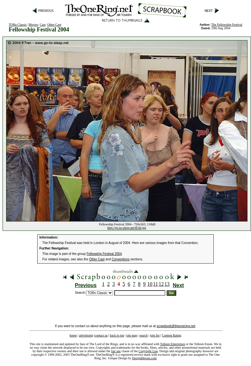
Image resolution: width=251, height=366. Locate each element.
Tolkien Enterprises (172, 344)
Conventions (121, 259)
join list (155, 335)
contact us (101, 335)
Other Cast (54, 24)
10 (149, 284)
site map (131, 335)
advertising (86, 335)
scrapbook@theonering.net (176, 326)
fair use (116, 351)
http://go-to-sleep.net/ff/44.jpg (127, 228)
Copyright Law (148, 351)
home (73, 335)
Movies (33, 24)
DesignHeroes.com (144, 358)
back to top (117, 335)
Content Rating (171, 335)
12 (161, 284)
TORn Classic (18, 24)
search (143, 335)
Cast (43, 24)
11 (155, 284)
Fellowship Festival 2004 (104, 254)
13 (166, 284)
